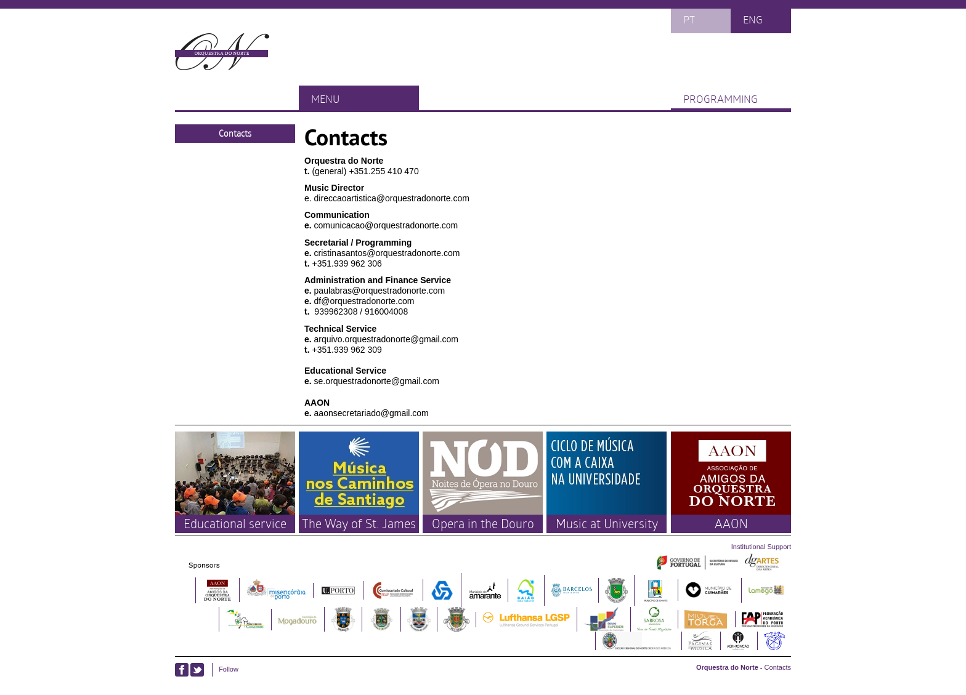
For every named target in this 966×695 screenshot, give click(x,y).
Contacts (235, 133)
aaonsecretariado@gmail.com (371, 413)
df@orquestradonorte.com (364, 301)
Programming (720, 98)
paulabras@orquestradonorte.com (379, 290)
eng (753, 19)
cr (318, 253)
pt (689, 19)
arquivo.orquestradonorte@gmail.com (386, 339)
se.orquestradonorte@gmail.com (376, 381)
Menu (325, 98)
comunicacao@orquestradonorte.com (386, 225)
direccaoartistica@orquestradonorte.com (391, 198)
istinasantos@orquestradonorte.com (390, 253)
